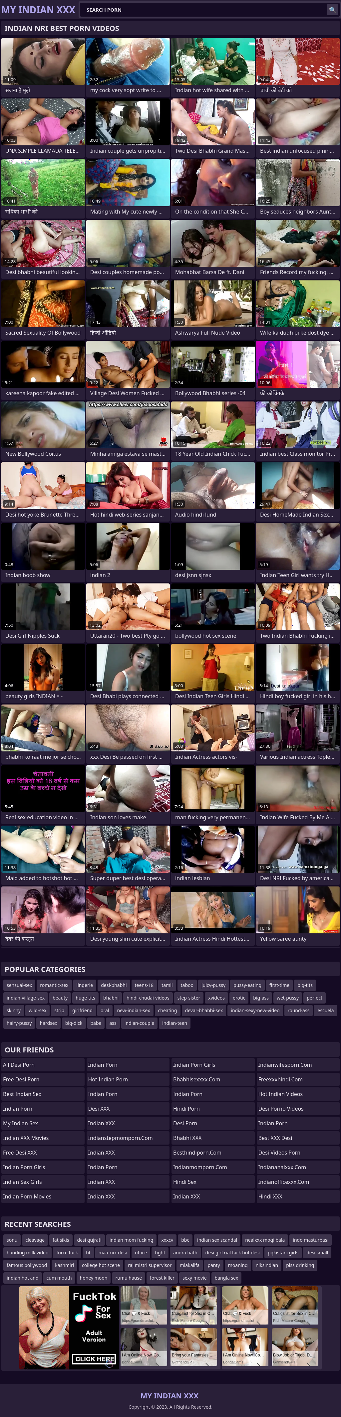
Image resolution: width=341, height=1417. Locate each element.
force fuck (67, 1252)
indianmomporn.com (200, 1167)
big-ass (261, 998)
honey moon (94, 1278)
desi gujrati (89, 1240)
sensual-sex (19, 985)
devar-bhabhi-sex (204, 1010)
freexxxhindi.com (280, 1079)
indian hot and (23, 1278)
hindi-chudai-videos (148, 998)
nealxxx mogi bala (265, 1240)
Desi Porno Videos (281, 1108)
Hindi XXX (270, 1196)
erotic (239, 998)
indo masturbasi (310, 1240)
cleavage (35, 1240)
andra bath (185, 1252)
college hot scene (101, 1265)
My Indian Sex (20, 1123)
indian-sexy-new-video (255, 1010)
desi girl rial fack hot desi (232, 1252)
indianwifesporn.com (285, 1064)
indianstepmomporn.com (120, 1138)
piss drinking (300, 1265)
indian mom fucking (131, 1240)
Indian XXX (101, 1123)
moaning (238, 1265)
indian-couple (139, 1023)
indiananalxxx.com (282, 1167)
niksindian (267, 1265)
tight (160, 1252)
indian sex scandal (217, 1240)
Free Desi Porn (21, 1079)
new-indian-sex (133, 1010)
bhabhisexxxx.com (196, 1079)
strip (59, 1010)
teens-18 (144, 985)
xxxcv (167, 1240)
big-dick (74, 1023)
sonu (12, 1240)
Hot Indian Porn (108, 1079)
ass (112, 1023)
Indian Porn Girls (24, 1167)
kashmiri (64, 1265)
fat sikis (61, 1240)
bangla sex (226, 1278)
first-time (279, 985)
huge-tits (85, 998)
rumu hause (128, 1278)
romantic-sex (54, 985)
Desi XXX (99, 1108)
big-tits (305, 985)
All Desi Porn (19, 1064)
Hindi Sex (184, 1181)
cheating (167, 1010)
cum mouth (59, 1278)
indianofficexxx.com (283, 1181)
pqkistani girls (283, 1252)
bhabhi (111, 998)
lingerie (85, 985)
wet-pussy (288, 998)
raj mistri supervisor (149, 1265)
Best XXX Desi (275, 1138)
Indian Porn (17, 1108)
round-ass (299, 1010)
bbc (185, 1240)
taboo (187, 985)
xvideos (216, 998)
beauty (60, 998)
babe (96, 1023)
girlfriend (82, 1010)
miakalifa (190, 1265)
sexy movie (194, 1278)
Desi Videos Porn (279, 1152)
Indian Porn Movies (27, 1196)
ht (88, 1252)
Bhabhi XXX (187, 1138)
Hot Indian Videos (280, 1094)
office (141, 1252)
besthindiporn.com (197, 1152)
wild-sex (37, 1010)
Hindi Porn (186, 1108)
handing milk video (27, 1252)
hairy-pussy (19, 1023)
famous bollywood (27, 1265)
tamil (167, 985)
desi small (317, 1252)
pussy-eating (247, 985)
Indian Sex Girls (22, 1181)
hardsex (48, 1023)
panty (213, 1265)
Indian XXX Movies (26, 1138)
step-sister (188, 998)
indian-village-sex (26, 998)
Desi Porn (185, 1123)
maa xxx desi (113, 1252)
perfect (314, 998)
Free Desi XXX (20, 1152)
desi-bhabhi (114, 985)
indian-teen (174, 1023)
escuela (325, 1010)
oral (105, 1010)
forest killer (162, 1278)
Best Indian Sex (22, 1094)
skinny (14, 1010)
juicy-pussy (213, 985)
